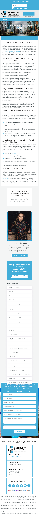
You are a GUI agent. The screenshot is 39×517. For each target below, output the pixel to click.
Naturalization (12, 356)
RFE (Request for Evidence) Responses (19, 374)
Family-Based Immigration (16, 322)
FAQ (24, 441)
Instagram (21, 485)
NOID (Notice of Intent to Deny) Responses (18, 361)
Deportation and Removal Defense (18, 313)
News (28, 441)
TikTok (28, 485)
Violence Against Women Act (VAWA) (19, 382)
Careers (17, 442)
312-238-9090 (21, 8)
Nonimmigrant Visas (14, 366)
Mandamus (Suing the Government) (18, 348)
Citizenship (12, 300)
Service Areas (16, 441)
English (9, 391)
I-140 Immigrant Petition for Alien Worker (17, 339)
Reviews (34, 441)
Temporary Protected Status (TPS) (18, 378)
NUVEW (34, 513)
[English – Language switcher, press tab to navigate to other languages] (19, 5)
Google (17, 485)
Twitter (13, 485)
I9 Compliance (13, 334)
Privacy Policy (19, 513)
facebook (9, 485)
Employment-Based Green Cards (18, 318)
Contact (23, 442)
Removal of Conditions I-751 (16, 370)
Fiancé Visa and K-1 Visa (15, 326)
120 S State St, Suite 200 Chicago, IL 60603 (15, 465)
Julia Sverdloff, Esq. (19, 243)
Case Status (14, 3)
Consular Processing (14, 304)
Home (3, 441)
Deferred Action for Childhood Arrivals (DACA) (19, 308)
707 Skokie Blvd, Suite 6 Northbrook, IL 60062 (15, 472)
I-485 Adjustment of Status (16, 344)
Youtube (25, 485)
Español (19, 391)
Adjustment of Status (14, 287)
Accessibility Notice (27, 513)
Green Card (12, 330)
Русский (30, 391)
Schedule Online (29, 14)
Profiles (9, 441)
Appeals (11, 291)
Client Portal (24, 3)
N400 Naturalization (14, 352)
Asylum (11, 295)
